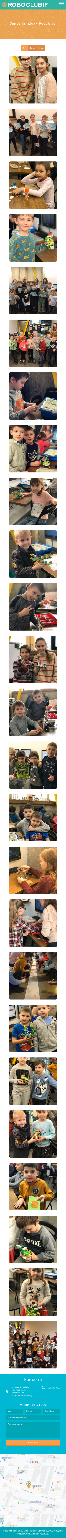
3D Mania (42, 1531)
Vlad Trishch (29, 1531)
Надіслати (33, 1442)
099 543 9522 (54, 1388)
